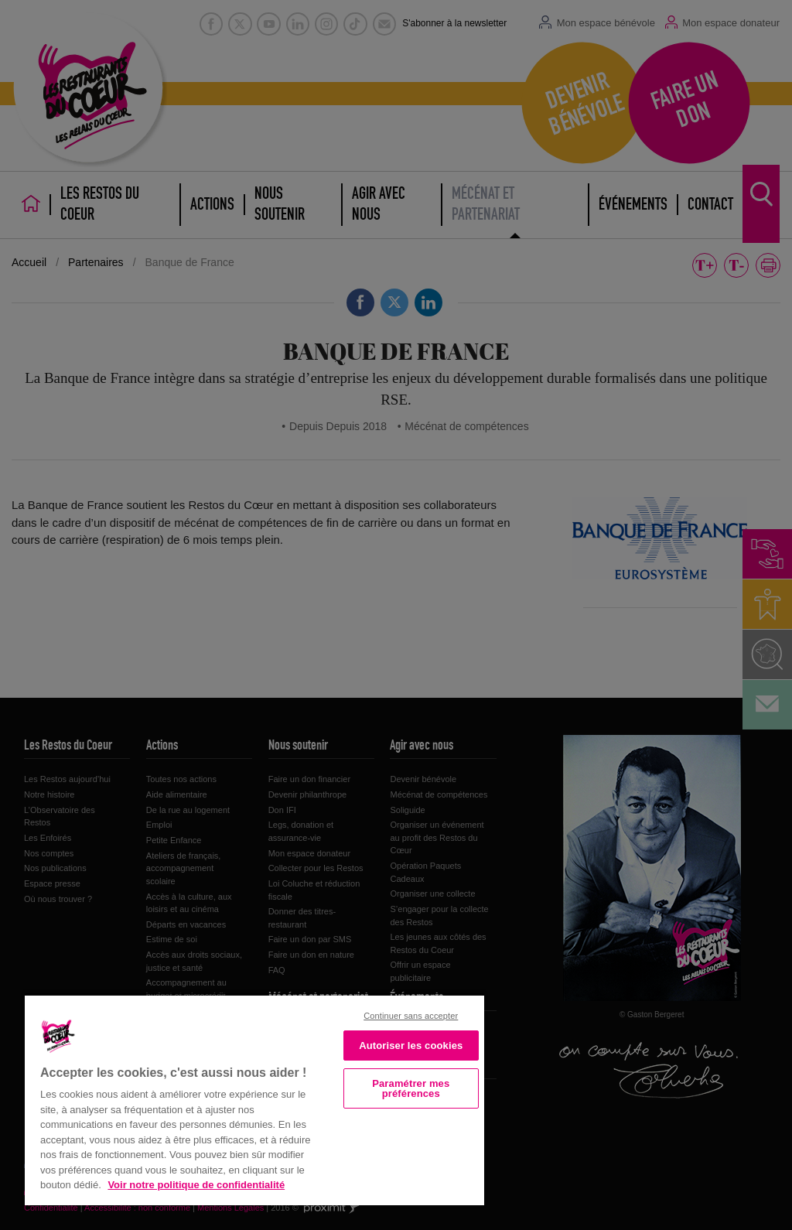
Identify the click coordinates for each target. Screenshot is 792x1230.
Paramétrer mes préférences (410, 1088)
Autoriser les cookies (411, 1045)
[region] (254, 1099)
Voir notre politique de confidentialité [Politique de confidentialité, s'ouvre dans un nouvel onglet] (196, 1185)
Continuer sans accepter (411, 1015)
